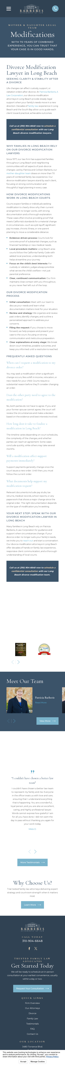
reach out (28, 540)
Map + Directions (32, 1005)
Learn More (32, 853)
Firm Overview (32, 951)
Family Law (32, 966)
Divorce (32, 961)
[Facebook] (29, 896)
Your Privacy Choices (44, 1032)
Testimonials (32, 972)
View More (47, 669)
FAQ (32, 977)
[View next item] (18, 610)
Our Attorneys (32, 956)
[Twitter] (35, 896)
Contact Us (32, 982)
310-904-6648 (32, 889)
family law (33, 106)
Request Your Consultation (32, 936)
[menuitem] (19, 1034)
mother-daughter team (18, 173)
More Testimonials (32, 810)
